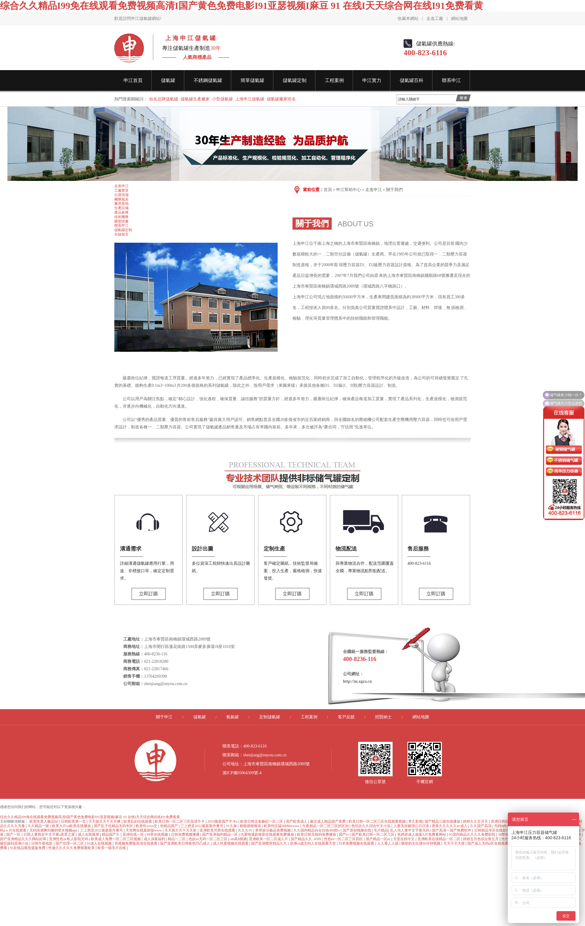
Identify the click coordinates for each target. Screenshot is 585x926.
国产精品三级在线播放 (443, 821)
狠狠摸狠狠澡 (251, 826)
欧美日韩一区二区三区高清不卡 (180, 821)
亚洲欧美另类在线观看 (218, 830)
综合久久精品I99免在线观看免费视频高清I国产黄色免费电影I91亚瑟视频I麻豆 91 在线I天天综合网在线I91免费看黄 (241, 5)
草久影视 (415, 821)
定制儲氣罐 (269, 717)
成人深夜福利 (155, 839)
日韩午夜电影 (42, 843)
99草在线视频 (158, 834)
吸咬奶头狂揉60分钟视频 (421, 843)
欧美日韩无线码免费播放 (317, 834)
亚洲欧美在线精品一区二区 (439, 839)
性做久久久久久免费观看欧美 (72, 848)
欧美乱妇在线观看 (138, 821)
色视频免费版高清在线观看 (136, 843)
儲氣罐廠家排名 (281, 99)
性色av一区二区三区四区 (344, 839)
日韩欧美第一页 (74, 821)
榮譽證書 (121, 221)
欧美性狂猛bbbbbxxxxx (282, 826)
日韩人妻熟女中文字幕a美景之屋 (49, 834)
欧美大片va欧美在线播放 (72, 826)
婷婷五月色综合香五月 (481, 839)
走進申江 (121, 186)
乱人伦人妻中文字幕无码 (410, 830)
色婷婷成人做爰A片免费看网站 (422, 834)
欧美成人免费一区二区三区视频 (116, 839)
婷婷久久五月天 (476, 821)
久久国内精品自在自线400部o (317, 830)
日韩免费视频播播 (185, 834)
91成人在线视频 (100, 843)
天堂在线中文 (404, 839)
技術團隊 (121, 217)
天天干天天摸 (454, 843)
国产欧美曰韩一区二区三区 (373, 834)
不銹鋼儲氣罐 (208, 80)
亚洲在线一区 (134, 834)
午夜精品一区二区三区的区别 (326, 826)
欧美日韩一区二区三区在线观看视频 (378, 821)
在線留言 (121, 234)
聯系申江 (451, 80)
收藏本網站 (408, 18)
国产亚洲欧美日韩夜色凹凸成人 (185, 843)
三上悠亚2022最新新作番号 (202, 826)
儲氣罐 (168, 80)
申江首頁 (133, 80)
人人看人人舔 (388, 843)
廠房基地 (121, 203)
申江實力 (371, 80)
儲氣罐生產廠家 (195, 99)
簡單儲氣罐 (252, 80)
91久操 (232, 826)
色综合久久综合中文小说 (371, 826)
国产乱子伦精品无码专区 (114, 826)
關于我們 (394, 189)
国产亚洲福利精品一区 (220, 834)
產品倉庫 (121, 212)
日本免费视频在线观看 (357, 843)
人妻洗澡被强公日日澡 (411, 826)
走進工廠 (434, 18)
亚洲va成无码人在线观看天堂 (313, 843)
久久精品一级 (39, 826)
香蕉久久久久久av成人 (450, 826)
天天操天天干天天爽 (104, 821)
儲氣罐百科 (411, 80)
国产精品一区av (378, 839)
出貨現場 (121, 195)
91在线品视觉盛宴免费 (28, 848)
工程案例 (334, 80)
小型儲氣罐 (222, 99)
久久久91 (245, 830)
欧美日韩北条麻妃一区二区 (262, 821)
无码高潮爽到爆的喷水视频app (53, 830)
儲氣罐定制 (294, 80)
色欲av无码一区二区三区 (208, 839)
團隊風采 (121, 199)
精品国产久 (111, 834)
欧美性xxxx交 (147, 826)
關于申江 (164, 717)
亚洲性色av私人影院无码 (69, 839)
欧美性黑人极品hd (44, 821)
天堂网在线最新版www (144, 830)
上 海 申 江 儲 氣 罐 (189, 38)
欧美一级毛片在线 (112, 848)
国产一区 (13, 834)
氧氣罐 (232, 717)
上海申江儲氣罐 (249, 99)
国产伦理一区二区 (70, 843)
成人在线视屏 (89, 834)
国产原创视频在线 (357, 830)
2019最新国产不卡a (223, 821)
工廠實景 (121, 190)
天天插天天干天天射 (181, 830)
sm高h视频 (238, 839)
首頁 (328, 189)
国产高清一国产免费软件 (452, 830)
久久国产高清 (481, 826)
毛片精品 (381, 830)
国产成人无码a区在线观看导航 (491, 843)
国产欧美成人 (297, 821)
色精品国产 (169, 826)
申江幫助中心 (348, 189)
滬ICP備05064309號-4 (241, 773)
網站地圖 (459, 18)
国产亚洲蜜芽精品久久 (269, 843)
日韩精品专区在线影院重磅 (496, 830)
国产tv (344, 834)
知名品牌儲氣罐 (163, 99)
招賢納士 (383, 717)
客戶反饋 (346, 717)
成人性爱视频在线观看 (231, 843)
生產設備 (121, 208)
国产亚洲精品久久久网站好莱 (23, 839)
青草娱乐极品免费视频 (273, 830)
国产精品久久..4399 (306, 839)
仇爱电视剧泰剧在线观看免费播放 (268, 834)
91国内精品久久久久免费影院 (472, 834)
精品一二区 (177, 839)
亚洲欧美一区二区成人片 (269, 839)
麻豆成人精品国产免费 (328, 821)
